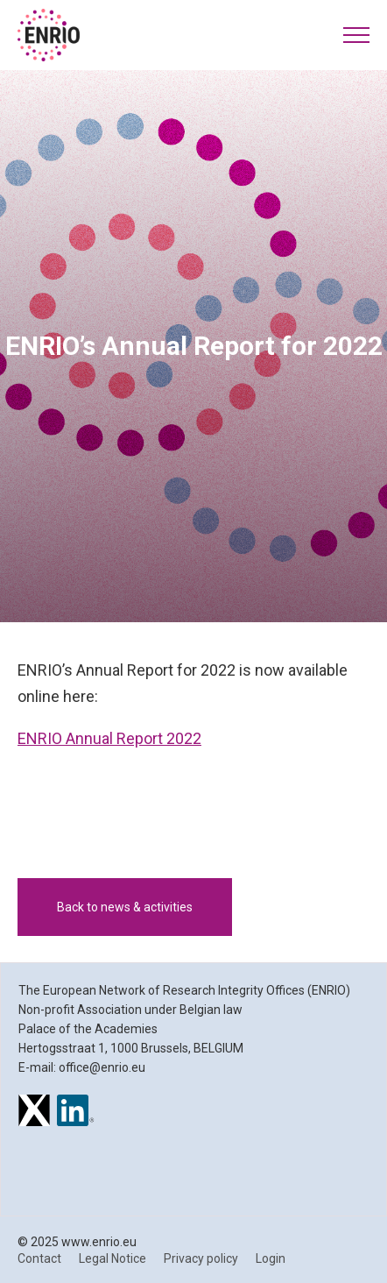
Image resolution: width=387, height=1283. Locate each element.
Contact (39, 1258)
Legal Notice (112, 1258)
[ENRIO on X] (34, 1113)
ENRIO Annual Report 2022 (109, 738)
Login (270, 1258)
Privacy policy (201, 1258)
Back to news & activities (125, 907)
